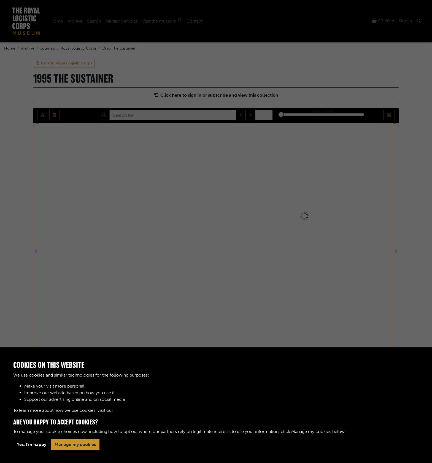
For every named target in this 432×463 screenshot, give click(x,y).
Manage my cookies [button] (75, 444)
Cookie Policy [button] (128, 410)
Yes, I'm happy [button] (31, 444)
